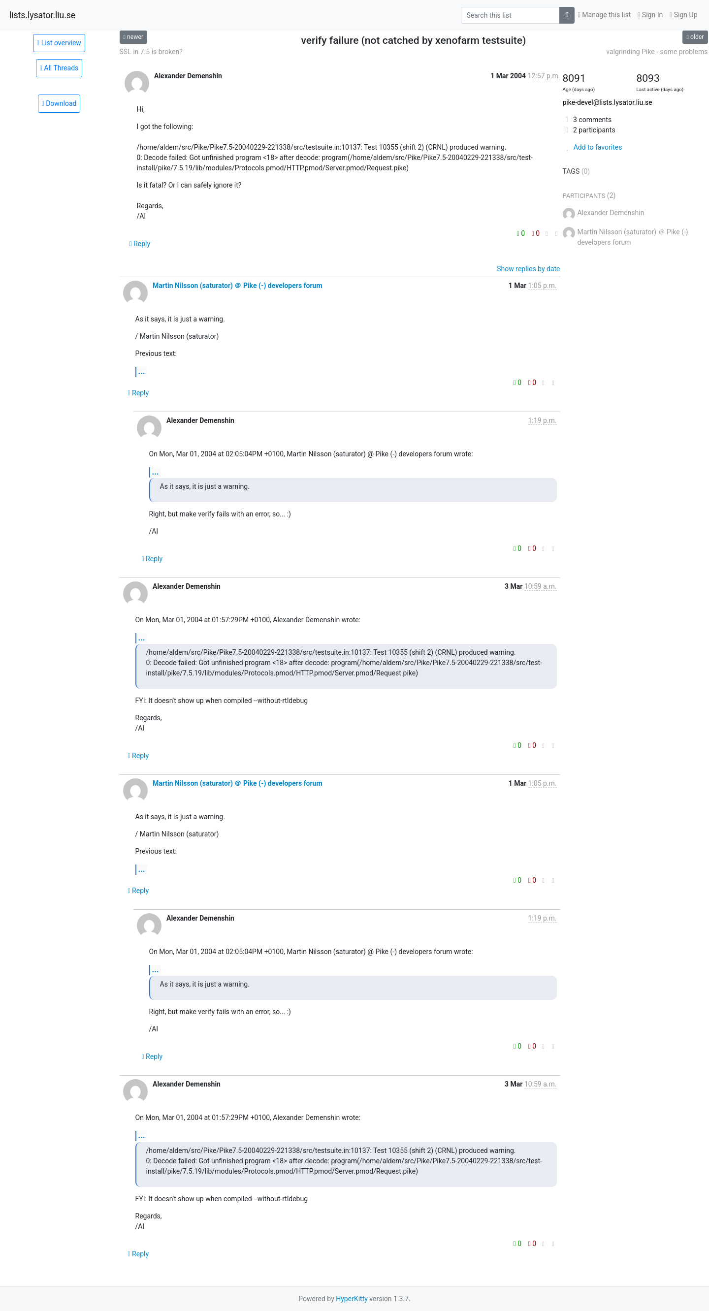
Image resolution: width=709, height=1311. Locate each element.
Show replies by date (528, 269)
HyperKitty (352, 1299)
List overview (59, 43)
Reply (140, 244)
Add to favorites (592, 147)
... (141, 371)
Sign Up (683, 15)
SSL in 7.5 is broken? (151, 52)
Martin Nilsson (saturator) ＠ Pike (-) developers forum (237, 285)
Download (59, 103)
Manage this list (604, 15)
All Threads (59, 68)
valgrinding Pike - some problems (657, 52)
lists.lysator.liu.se (42, 15)
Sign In (650, 15)
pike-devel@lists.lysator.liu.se (607, 102)
